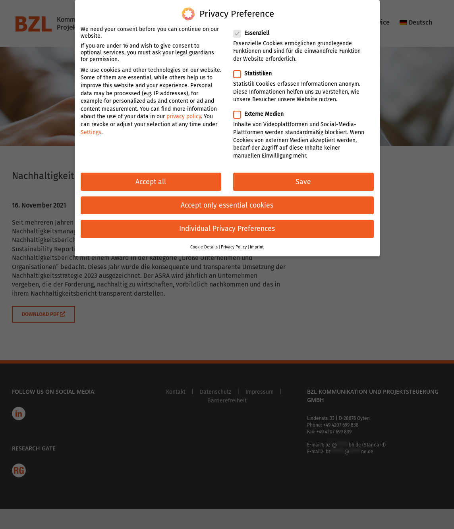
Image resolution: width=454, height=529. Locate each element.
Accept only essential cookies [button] (227, 200)
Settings (91, 126)
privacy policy (183, 111)
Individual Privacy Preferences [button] (227, 223)
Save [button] (303, 176)
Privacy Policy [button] (234, 241)
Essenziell (254, 28)
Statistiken (255, 68)
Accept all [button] (150, 176)
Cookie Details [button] (204, 241)
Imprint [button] (257, 241)
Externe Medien (261, 109)
